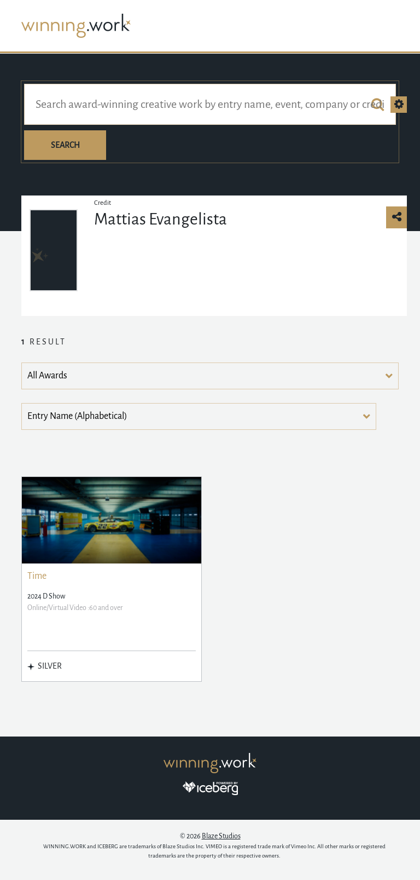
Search (65, 145)
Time (36, 576)
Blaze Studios (221, 836)
